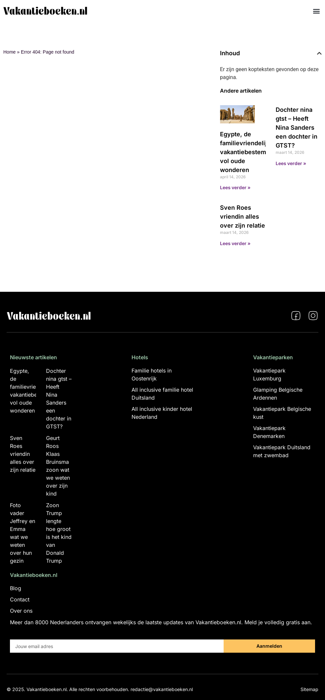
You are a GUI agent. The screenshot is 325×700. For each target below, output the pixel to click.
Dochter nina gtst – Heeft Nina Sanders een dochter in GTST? (296, 127)
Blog (15, 588)
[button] (316, 10)
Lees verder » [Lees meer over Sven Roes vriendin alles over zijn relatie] (235, 243)
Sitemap (309, 689)
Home (9, 52)
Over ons (21, 610)
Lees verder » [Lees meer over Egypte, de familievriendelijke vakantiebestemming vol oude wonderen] (235, 187)
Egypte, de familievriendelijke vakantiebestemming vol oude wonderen (250, 152)
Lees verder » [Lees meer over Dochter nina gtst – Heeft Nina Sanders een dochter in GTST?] (291, 163)
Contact (19, 599)
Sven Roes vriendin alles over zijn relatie (242, 216)
